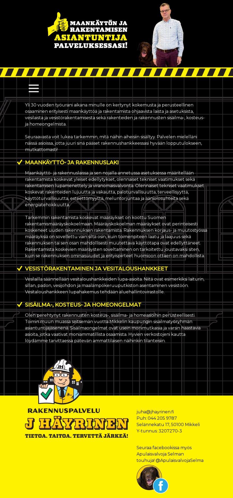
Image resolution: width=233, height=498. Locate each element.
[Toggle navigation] (34, 88)
